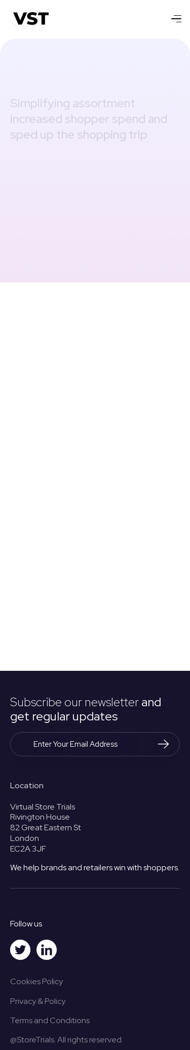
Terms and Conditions (50, 1020)
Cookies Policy (36, 981)
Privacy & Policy (37, 1001)
